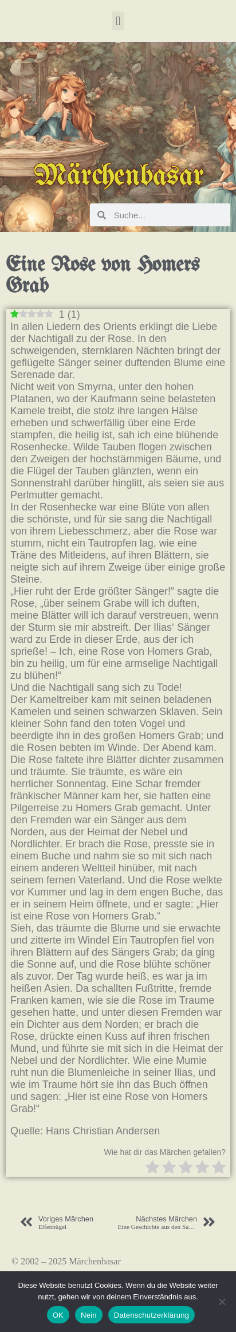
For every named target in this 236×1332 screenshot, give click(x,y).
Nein (89, 1315)
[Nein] (221, 1301)
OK (58, 1315)
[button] (117, 20)
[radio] (152, 1168)
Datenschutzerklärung (151, 1315)
